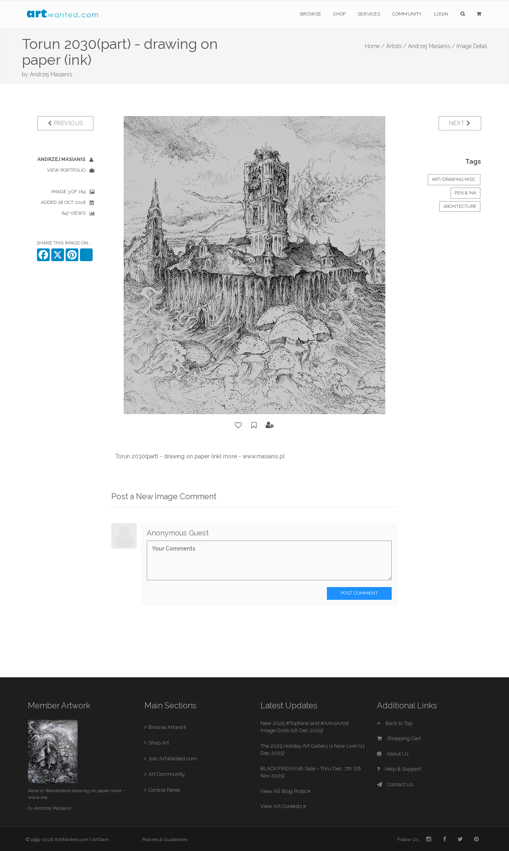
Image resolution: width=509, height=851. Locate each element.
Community (407, 14)
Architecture (459, 206)
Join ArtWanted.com (172, 759)
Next (460, 123)
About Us (392, 754)
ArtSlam (100, 839)
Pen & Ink (465, 193)
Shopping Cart (399, 738)
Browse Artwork (167, 727)
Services (368, 14)
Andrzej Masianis (51, 74)
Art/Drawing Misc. (454, 179)
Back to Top (394, 723)
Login (441, 14)
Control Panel (164, 790)
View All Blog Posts (285, 791)
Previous (65, 123)
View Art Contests (283, 806)
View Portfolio (66, 170)
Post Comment (359, 593)
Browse (310, 14)
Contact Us (395, 784)
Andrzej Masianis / (431, 46)
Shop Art (158, 743)
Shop (339, 14)
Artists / (396, 46)
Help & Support (399, 769)
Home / (375, 46)
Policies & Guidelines (165, 839)
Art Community (166, 774)
